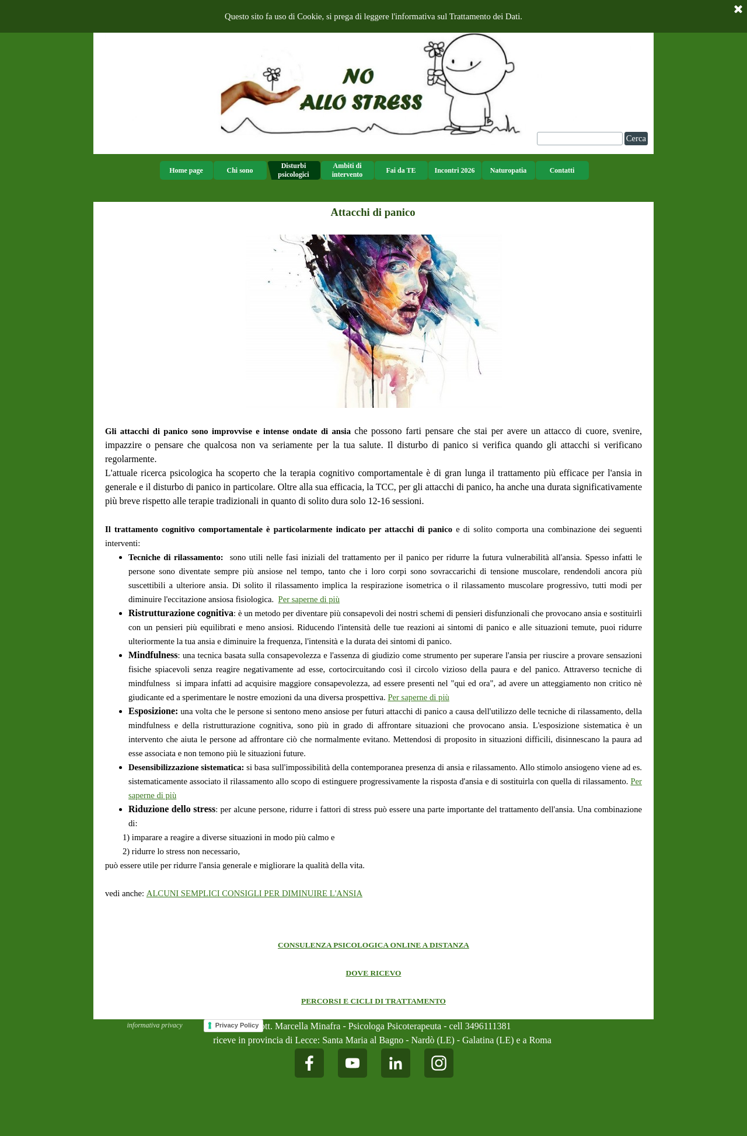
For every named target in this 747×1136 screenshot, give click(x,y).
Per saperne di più (309, 599)
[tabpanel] (373, 574)
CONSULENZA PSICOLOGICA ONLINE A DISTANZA (373, 945)
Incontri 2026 (455, 170)
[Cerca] (580, 138)
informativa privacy (155, 1025)
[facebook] (309, 1063)
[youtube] (352, 1063)
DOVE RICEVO (374, 973)
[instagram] (438, 1063)
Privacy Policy (237, 1025)
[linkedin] (395, 1063)
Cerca (636, 138)
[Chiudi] (738, 10)
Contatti (562, 170)
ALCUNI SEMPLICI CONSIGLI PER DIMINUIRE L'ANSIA (254, 893)
